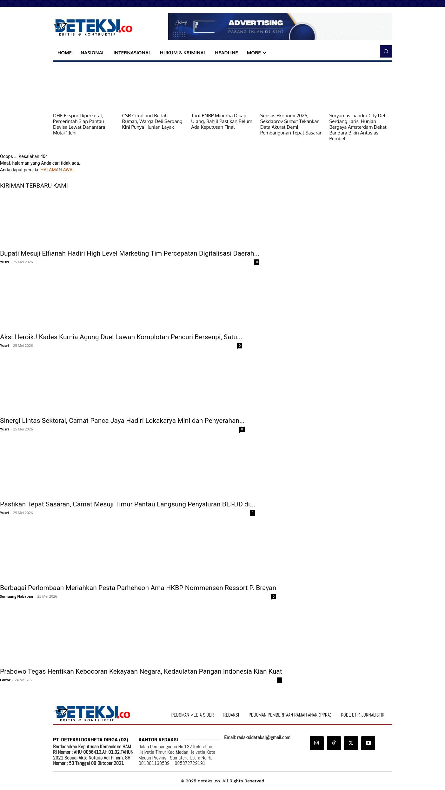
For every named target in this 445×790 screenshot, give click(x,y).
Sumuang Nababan (16, 596)
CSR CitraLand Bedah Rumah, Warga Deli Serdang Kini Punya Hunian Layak (152, 121)
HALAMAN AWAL (57, 169)
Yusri (4, 261)
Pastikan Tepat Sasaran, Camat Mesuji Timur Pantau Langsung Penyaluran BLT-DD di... (127, 504)
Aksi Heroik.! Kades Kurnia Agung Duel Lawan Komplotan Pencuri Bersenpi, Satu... (121, 337)
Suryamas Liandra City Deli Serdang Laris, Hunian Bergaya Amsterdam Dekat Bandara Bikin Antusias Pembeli (357, 127)
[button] (386, 51)
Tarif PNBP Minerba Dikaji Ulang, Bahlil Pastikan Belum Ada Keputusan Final (221, 121)
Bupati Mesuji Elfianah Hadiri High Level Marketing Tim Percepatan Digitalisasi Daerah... (129, 253)
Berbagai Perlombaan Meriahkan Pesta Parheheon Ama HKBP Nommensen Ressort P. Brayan (138, 588)
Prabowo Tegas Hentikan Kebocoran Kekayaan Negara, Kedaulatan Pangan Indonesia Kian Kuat (141, 671)
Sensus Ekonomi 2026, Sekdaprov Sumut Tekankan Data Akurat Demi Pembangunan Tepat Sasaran (291, 124)
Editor (5, 679)
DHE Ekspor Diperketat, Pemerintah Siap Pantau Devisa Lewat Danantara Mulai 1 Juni (79, 124)
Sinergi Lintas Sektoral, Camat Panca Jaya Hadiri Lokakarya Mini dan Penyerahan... (122, 420)
